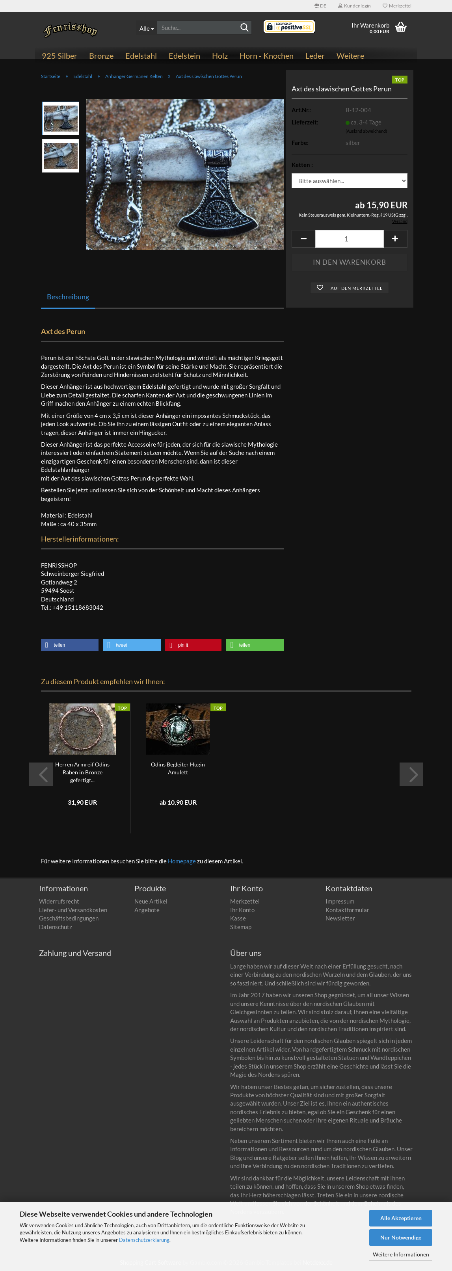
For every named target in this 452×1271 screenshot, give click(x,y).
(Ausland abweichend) (366, 131)
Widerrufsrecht (59, 901)
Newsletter (340, 918)
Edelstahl (141, 55)
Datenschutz (55, 926)
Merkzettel (397, 6)
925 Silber (59, 55)
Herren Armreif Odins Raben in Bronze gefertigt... (82, 772)
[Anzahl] (349, 239)
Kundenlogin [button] (354, 6)
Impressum (340, 901)
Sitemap (240, 926)
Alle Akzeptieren (401, 1218)
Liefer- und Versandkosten (73, 909)
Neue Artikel (150, 901)
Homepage (182, 861)
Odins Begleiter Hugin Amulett (178, 768)
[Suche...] (146, 27)
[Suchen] (244, 28)
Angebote (147, 909)
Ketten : (302, 164)
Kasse (238, 918)
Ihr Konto (242, 909)
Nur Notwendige (400, 1237)
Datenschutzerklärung (144, 1240)
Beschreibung (68, 296)
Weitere (350, 55)
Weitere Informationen (401, 1254)
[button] (320, 6)
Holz (220, 55)
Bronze (101, 55)
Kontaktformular (347, 909)
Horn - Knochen (267, 55)
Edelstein (184, 55)
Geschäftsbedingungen (69, 918)
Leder (315, 55)
